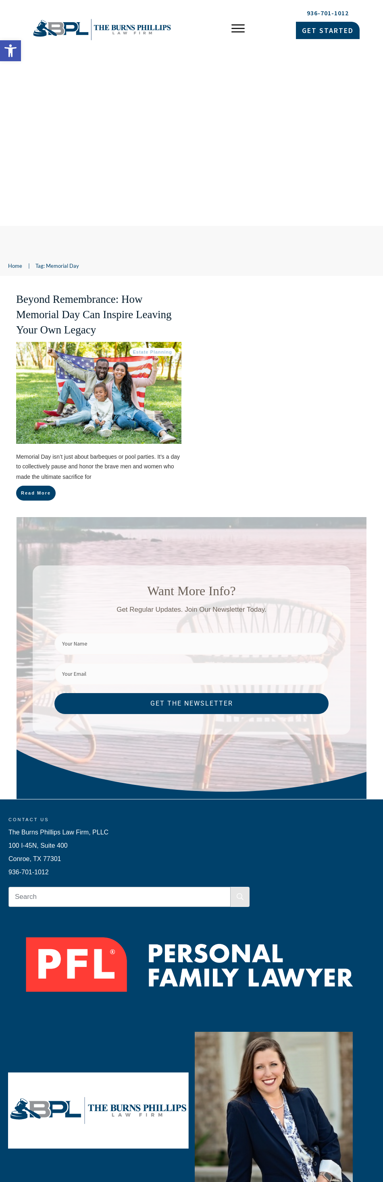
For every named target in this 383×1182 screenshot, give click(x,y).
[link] (10, 50)
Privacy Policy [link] (283, 1132)
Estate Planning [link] (152, 177)
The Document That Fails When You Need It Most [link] (82, 1056)
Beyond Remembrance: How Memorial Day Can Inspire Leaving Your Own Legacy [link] (93, 139)
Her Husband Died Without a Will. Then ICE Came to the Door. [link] (97, 1106)
